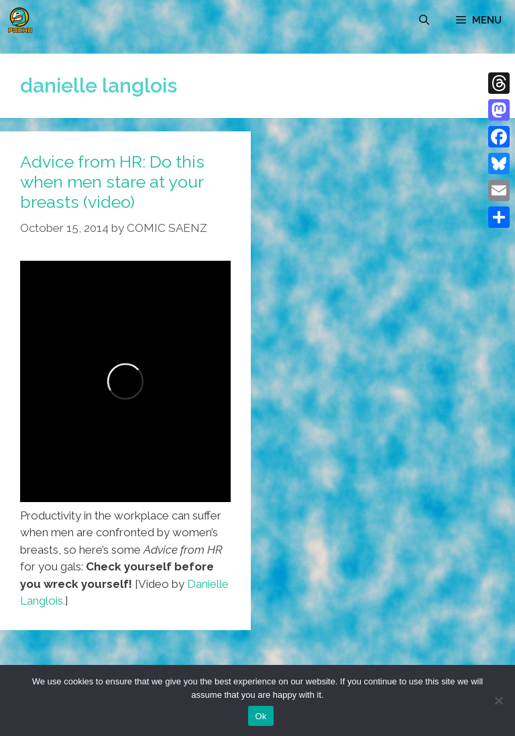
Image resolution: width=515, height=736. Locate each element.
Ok (260, 716)
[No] (498, 700)
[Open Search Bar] (424, 20)
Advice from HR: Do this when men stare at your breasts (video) (112, 181)
